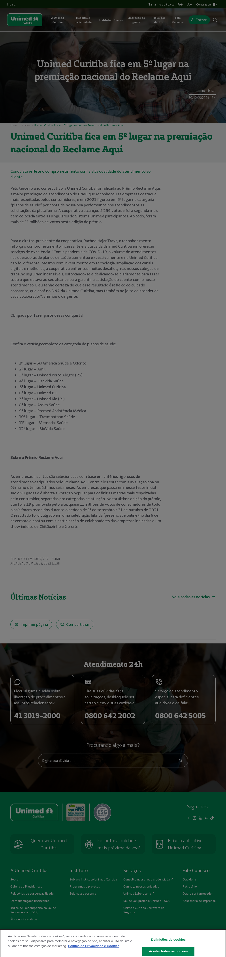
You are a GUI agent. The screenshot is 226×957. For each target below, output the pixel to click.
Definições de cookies (168, 943)
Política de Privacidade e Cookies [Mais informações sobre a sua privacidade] (93, 949)
